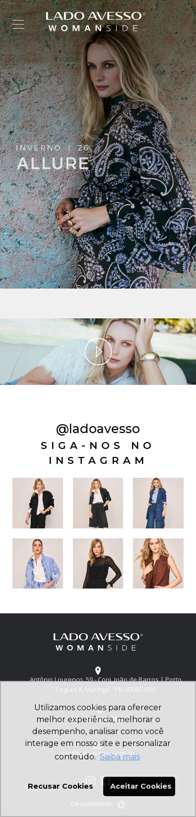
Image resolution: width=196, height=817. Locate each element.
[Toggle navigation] (18, 24)
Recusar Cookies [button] (60, 786)
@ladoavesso (98, 428)
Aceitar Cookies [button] (141, 786)
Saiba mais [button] (120, 756)
